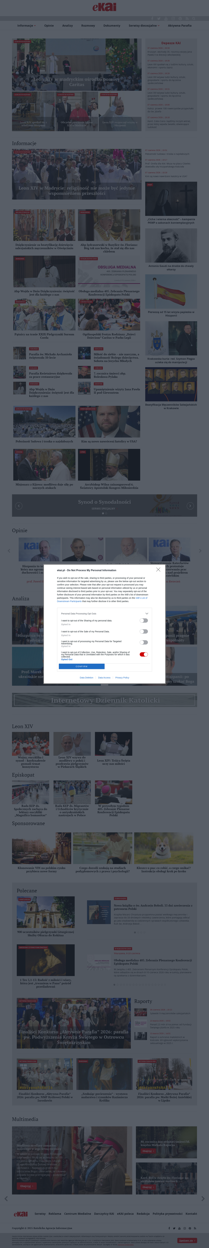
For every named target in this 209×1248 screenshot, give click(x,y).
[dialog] (104, 624)
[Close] (159, 571)
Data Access (104, 677)
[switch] (144, 620)
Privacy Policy (122, 677)
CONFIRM (82, 666)
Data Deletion (86, 677)
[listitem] (104, 613)
